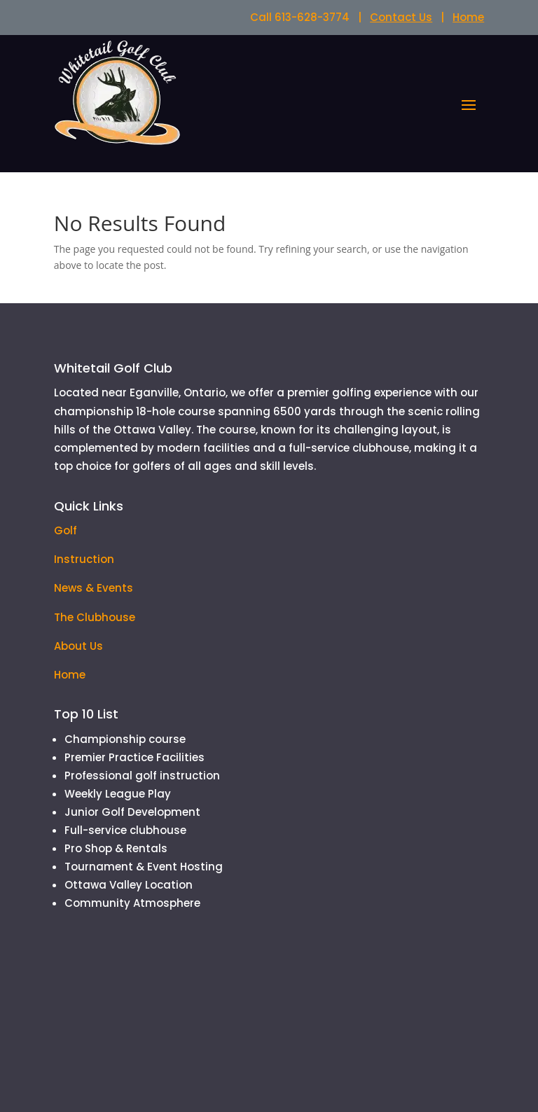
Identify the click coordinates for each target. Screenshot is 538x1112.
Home (468, 17)
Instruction (84, 559)
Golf (65, 530)
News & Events (93, 588)
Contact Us (401, 17)
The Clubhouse (94, 617)
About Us (78, 646)
